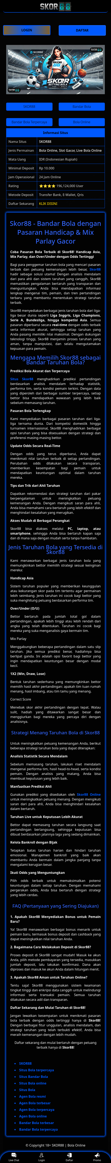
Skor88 (95, 269)
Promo (97, 1157)
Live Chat (14, 1157)
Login (41, 1157)
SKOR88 (45, 141)
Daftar (69, 1157)
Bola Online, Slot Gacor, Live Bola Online (70, 150)
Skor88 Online (89, 794)
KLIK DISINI (48, 203)
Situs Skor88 (21, 379)
